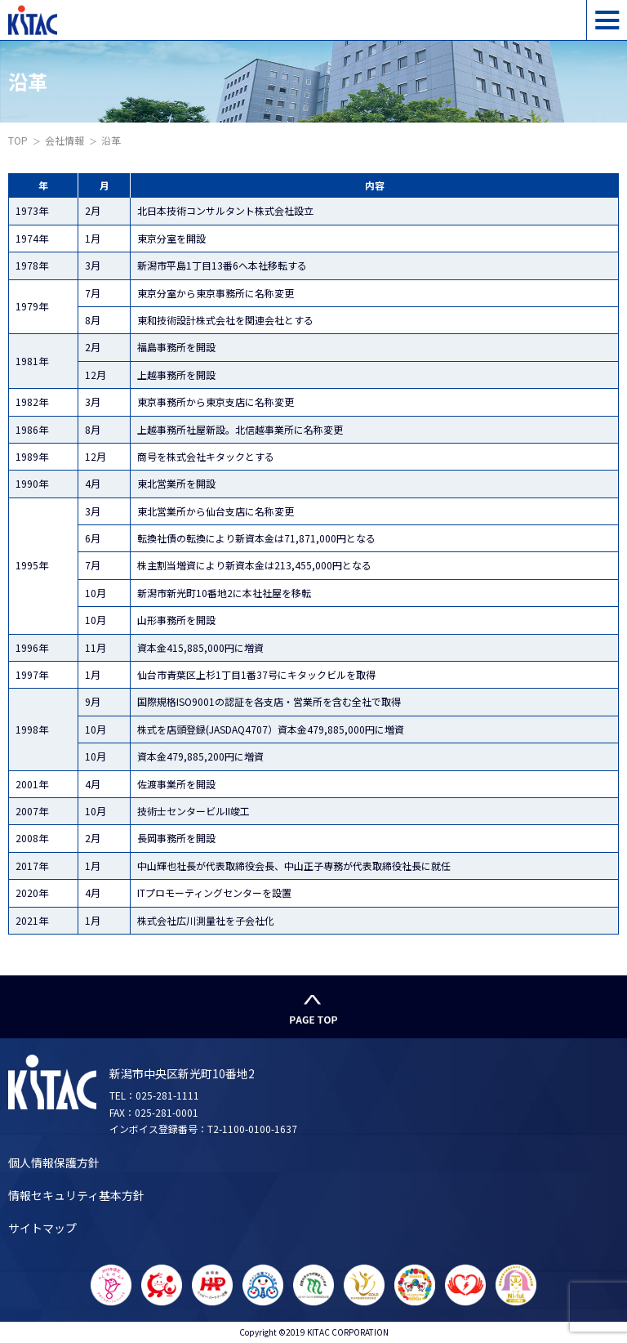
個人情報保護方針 (54, 1162)
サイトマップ (42, 1228)
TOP (18, 140)
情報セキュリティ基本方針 (76, 1195)
